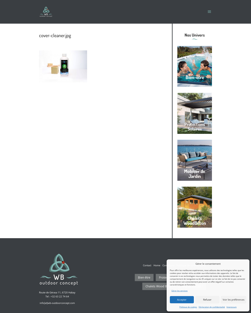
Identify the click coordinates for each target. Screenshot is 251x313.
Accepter (181, 299)
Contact (147, 265)
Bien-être (144, 277)
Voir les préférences (233, 299)
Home (157, 265)
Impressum (232, 307)
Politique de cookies (188, 307)
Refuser (207, 299)
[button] (244, 263)
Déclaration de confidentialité (212, 307)
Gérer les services (179, 290)
